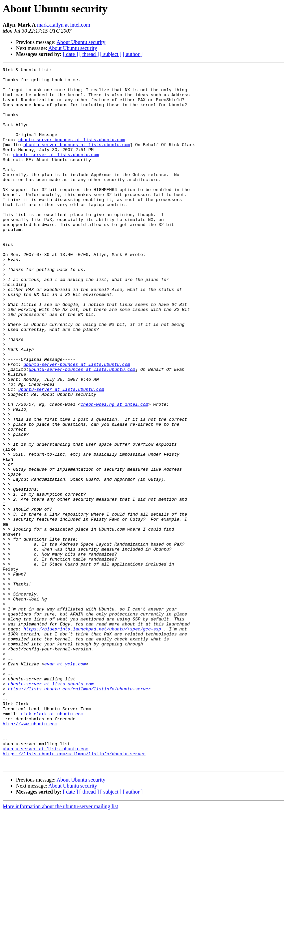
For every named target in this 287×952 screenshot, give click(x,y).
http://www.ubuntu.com (30, 855)
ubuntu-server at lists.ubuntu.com (56, 172)
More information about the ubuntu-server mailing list (60, 946)
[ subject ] (111, 54)
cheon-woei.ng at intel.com (114, 472)
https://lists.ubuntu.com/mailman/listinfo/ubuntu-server (79, 814)
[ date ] (70, 54)
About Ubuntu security (81, 42)
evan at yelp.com (65, 784)
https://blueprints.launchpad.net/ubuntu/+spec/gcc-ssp (92, 742)
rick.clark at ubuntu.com (52, 843)
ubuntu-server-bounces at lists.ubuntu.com (71, 154)
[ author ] (133, 54)
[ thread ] (89, 54)
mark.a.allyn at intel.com (63, 25)
